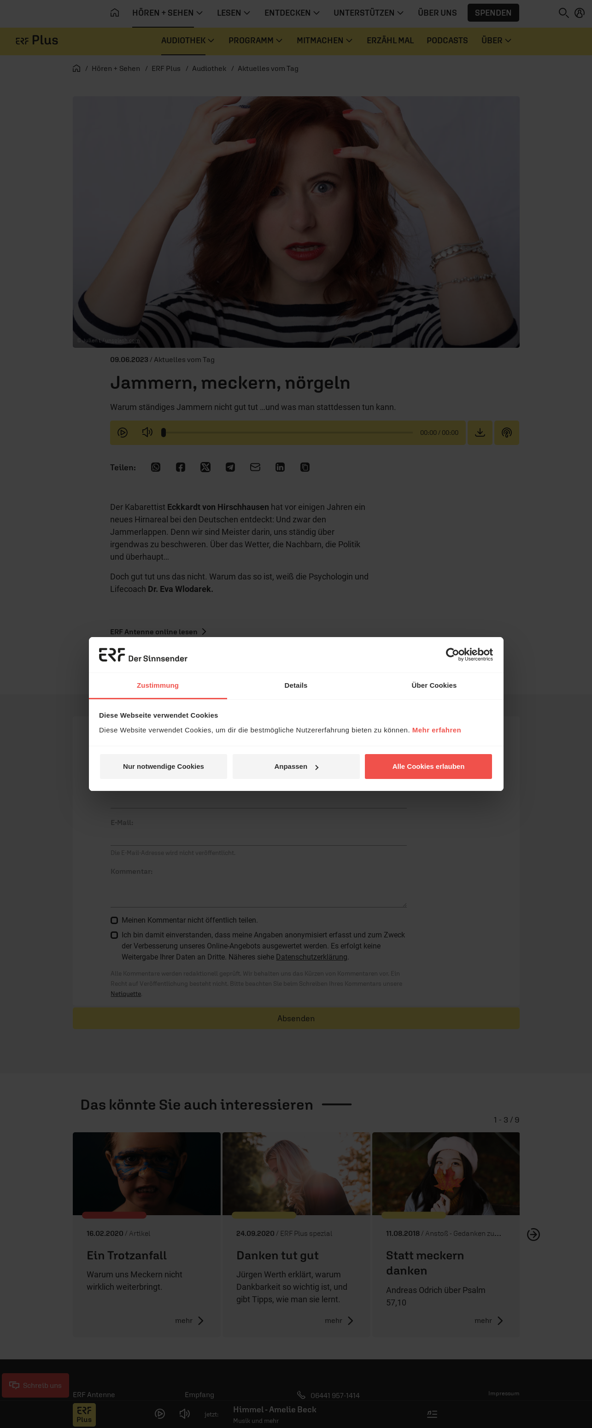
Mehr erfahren (437, 730)
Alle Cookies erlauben (429, 766)
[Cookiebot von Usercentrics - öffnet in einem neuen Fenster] (452, 654)
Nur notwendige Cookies (163, 766)
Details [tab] (296, 685)
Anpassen (296, 766)
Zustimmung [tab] (158, 685)
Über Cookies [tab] (434, 685)
